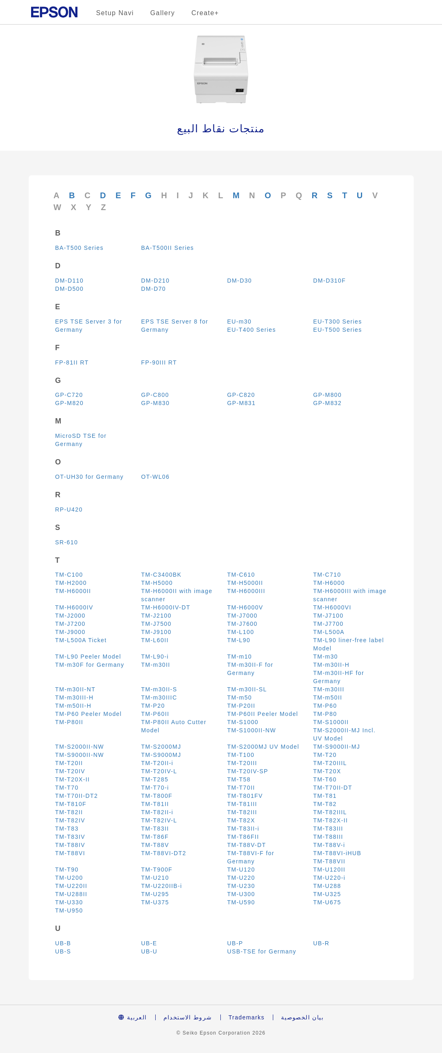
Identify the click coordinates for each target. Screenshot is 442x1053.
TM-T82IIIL (330, 812)
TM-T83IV (70, 836)
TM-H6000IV (74, 607)
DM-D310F (329, 280)
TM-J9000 (70, 632)
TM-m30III (329, 689)
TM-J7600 (242, 623)
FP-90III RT (159, 362)
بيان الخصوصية (302, 1017)
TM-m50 (239, 697)
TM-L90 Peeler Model (88, 656)
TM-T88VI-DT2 (163, 853)
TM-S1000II (331, 722)
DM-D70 (153, 288)
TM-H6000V (245, 607)
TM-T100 (241, 755)
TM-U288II (71, 894)
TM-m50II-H (73, 705)
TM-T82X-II (330, 820)
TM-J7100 (328, 615)
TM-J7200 (70, 623)
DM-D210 (155, 280)
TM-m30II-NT (75, 689)
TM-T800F (157, 796)
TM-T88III (328, 836)
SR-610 (66, 542)
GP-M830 (155, 403)
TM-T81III (242, 804)
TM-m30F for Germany (90, 664)
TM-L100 (240, 632)
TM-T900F (157, 869)
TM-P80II (69, 722)
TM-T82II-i (157, 812)
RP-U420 (69, 509)
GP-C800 (155, 395)
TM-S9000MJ (161, 755)
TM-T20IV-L (159, 771)
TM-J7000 (242, 615)
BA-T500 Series (79, 248)
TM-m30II (155, 664)
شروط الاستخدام (187, 1017)
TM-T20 (325, 755)
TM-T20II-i (157, 763)
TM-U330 (69, 902)
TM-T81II (155, 804)
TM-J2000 (70, 615)
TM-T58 (239, 779)
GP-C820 (241, 395)
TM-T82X (241, 820)
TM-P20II (241, 705)
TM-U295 (155, 894)
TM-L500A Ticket (81, 640)
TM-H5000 (157, 583)
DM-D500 (69, 288)
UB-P (235, 943)
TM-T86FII (243, 836)
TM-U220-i (329, 877)
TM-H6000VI (332, 607)
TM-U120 (241, 869)
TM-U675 (327, 902)
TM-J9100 (156, 632)
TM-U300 (241, 894)
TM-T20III (242, 763)
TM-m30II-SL (247, 689)
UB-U (149, 951)
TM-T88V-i (329, 845)
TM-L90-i (155, 656)
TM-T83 (67, 828)
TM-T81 (325, 796)
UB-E (149, 943)
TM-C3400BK (161, 574)
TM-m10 (239, 656)
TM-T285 (155, 779)
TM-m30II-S (159, 689)
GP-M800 (327, 395)
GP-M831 (241, 403)
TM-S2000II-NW (79, 746)
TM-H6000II (73, 591)
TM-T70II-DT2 (76, 796)
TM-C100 (69, 574)
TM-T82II (69, 812)
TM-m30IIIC (159, 697)
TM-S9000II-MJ (336, 746)
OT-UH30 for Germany (89, 476)
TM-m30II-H (331, 664)
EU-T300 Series (337, 321)
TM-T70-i (155, 787)
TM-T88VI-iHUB (337, 853)
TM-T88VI (70, 853)
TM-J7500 (156, 623)
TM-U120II (329, 869)
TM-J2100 (156, 615)
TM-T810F (71, 804)
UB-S (63, 951)
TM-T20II (69, 763)
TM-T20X (327, 771)
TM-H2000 (71, 583)
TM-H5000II (245, 583)
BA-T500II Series (167, 248)
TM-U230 (241, 886)
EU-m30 (239, 321)
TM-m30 (325, 656)
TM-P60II (155, 714)
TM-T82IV (70, 820)
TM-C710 (327, 574)
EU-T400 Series (251, 329)
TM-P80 (325, 714)
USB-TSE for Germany (262, 951)
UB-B (63, 943)
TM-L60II (155, 640)
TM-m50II (327, 697)
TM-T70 (67, 787)
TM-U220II (71, 886)
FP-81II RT (72, 362)
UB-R (321, 943)
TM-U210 (155, 877)
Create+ (205, 12)
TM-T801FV (245, 796)
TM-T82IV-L (159, 820)
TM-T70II (241, 787)
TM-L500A (329, 632)
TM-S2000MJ (161, 746)
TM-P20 (153, 705)
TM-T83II (155, 828)
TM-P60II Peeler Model (262, 714)
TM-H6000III (246, 591)
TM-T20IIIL (330, 763)
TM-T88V (155, 845)
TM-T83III (328, 828)
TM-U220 (241, 877)
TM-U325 (327, 894)
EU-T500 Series (337, 329)
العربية (132, 1017)
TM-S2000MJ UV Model (263, 746)
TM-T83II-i (243, 828)
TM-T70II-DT (333, 787)
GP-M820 (69, 403)
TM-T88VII (329, 861)
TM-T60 (325, 779)
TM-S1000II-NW (251, 730)
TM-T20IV (70, 771)
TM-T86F (155, 836)
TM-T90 (67, 869)
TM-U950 (69, 910)
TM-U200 (69, 877)
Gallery (162, 12)
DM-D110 (69, 280)
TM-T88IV (70, 845)
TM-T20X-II (72, 779)
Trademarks (247, 1017)
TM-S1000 (243, 722)
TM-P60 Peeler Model (88, 714)
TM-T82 (325, 804)
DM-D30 (239, 280)
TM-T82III (242, 812)
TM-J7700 (328, 623)
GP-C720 (69, 395)
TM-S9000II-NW (79, 755)
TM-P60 (325, 705)
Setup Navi (115, 12)
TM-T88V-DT (246, 845)
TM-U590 (241, 902)
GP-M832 (327, 403)
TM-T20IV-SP (247, 771)
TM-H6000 (329, 583)
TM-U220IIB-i (161, 886)
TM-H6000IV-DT (165, 607)
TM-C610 (241, 574)
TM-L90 (239, 640)
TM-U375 (155, 902)
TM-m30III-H (74, 697)
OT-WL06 (155, 476)
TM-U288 (327, 886)
